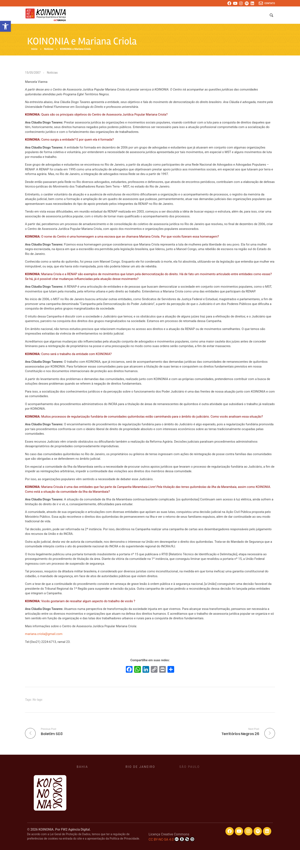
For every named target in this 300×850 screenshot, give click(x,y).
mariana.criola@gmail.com (43, 634)
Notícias (49, 49)
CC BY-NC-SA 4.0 (171, 839)
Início (34, 49)
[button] (5, 26)
